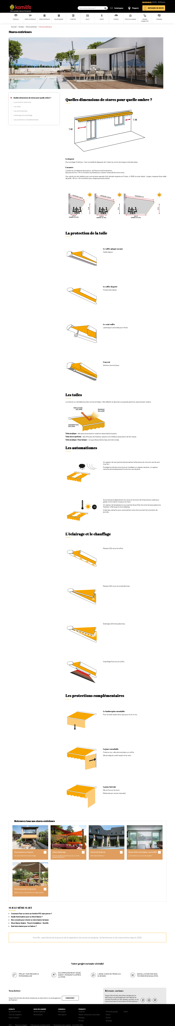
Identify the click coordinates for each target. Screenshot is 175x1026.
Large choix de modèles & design (109, 974)
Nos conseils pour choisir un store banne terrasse (30, 920)
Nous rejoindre (40, 1008)
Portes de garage (112, 1011)
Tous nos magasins (15, 1014)
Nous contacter (14, 1017)
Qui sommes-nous (15, 1011)
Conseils (61, 1008)
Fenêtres (82, 1011)
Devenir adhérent (39, 1011)
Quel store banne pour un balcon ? (24, 926)
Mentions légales (21, 1024)
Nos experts (62, 1014)
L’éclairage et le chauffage (23, 115)
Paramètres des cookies (62, 1024)
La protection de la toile (22, 102)
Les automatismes (20, 111)
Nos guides (62, 1011)
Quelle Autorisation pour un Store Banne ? (27, 917)
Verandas (109, 1020)
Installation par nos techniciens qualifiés (147, 974)
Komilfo (12, 1008)
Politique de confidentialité (40, 1024)
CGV (10, 1024)
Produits (82, 1008)
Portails (81, 1020)
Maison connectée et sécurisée (89, 1014)
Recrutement (38, 1014)
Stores (108, 1017)
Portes (108, 1014)
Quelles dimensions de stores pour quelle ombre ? (32, 98)
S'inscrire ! (70, 997)
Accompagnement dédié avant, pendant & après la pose (69, 974)
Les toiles (17, 106)
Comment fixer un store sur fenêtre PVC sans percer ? (31, 914)
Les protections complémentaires (26, 120)
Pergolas (82, 1017)
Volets (126, 1011)
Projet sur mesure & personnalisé (29, 974)
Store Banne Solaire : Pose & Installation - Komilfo (30, 923)
